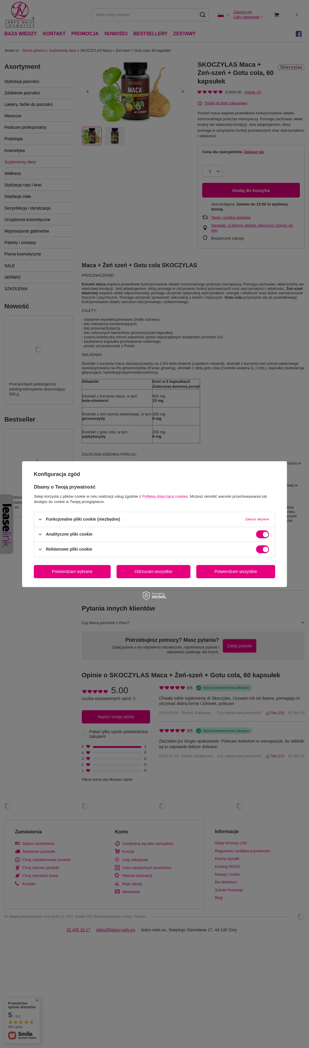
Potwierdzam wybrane (72, 571)
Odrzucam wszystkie (153, 571)
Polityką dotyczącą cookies (165, 496)
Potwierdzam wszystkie (236, 571)
